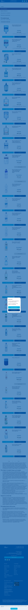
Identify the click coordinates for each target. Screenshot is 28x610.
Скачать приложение (14, 307)
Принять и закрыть (14, 608)
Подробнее (2, 606)
